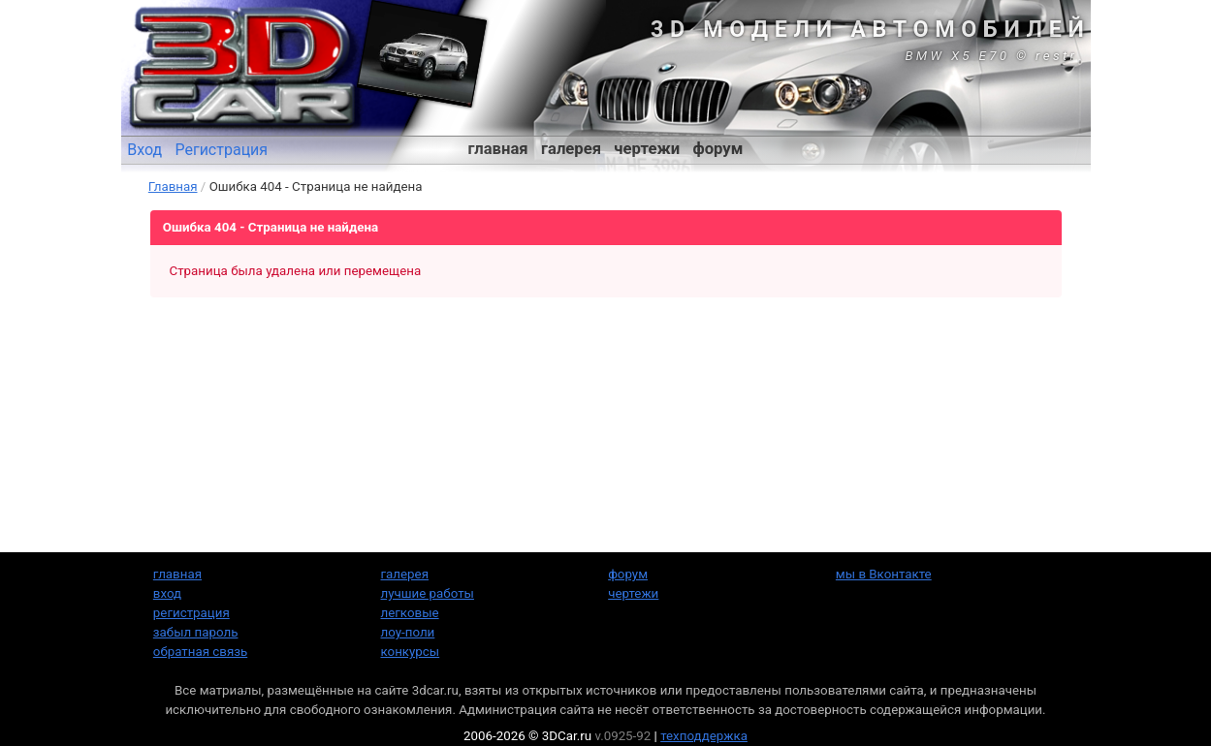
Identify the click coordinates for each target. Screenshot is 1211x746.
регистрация (191, 613)
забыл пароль (196, 632)
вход (167, 593)
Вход (144, 149)
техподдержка (704, 736)
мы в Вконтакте (884, 574)
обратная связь (200, 651)
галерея (571, 149)
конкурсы (410, 651)
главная (498, 149)
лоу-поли (408, 632)
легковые (410, 613)
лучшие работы (427, 593)
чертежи (647, 149)
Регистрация (221, 149)
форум (717, 149)
